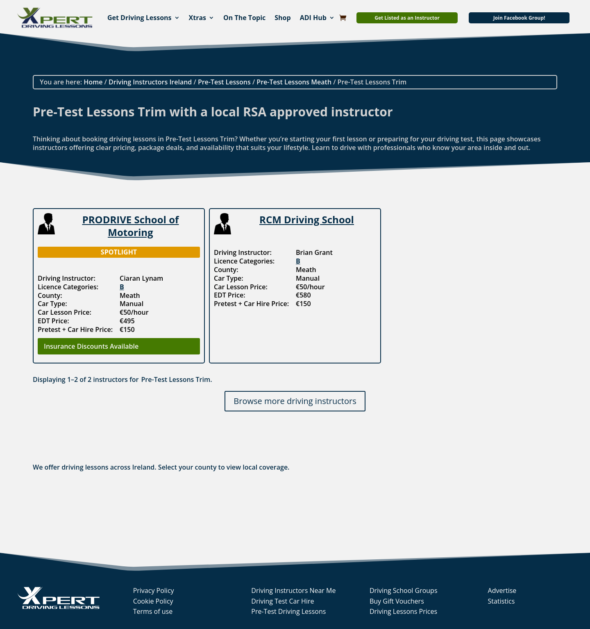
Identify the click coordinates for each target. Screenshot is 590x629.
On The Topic (244, 17)
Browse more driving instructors (295, 400)
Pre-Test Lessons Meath (293, 81)
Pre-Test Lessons (224, 81)
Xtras (197, 17)
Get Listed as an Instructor (407, 17)
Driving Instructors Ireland (150, 81)
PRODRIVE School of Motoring (130, 226)
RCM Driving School (306, 219)
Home (93, 81)
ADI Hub (313, 17)
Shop (282, 17)
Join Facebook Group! (519, 17)
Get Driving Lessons (139, 17)
